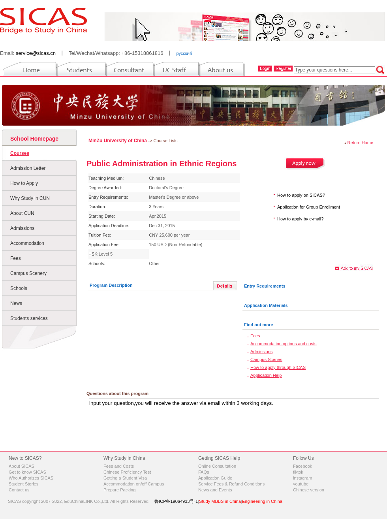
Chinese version (308, 489)
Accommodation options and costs (283, 343)
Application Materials (266, 305)
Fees (15, 258)
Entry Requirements (265, 286)
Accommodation (27, 243)
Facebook (302, 466)
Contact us (19, 489)
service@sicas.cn (36, 53)
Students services (29, 318)
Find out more (258, 324)
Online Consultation (217, 466)
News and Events (215, 489)
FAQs (203, 472)
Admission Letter (27, 168)
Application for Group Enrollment (308, 207)
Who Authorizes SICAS (31, 478)
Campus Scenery (28, 273)
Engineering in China (262, 501)
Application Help (266, 375)
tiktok (298, 472)
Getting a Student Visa (125, 478)
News (16, 303)
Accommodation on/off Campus (133, 484)
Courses (19, 153)
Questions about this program (117, 393)
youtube (300, 484)
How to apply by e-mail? (300, 218)
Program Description (111, 285)
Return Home (360, 142)
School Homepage (34, 138)
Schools (18, 288)
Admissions (22, 228)
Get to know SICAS (27, 472)
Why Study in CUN (30, 198)
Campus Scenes (266, 359)
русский (184, 53)
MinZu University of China (118, 140)
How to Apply (24, 183)
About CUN (22, 213)
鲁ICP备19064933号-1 (176, 501)
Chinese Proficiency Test (127, 472)
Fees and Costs (118, 466)
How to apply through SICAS (278, 367)
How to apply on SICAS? (301, 195)
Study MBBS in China (220, 501)
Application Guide (215, 478)
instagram (302, 478)
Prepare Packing (119, 489)
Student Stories (23, 484)
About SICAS (21, 466)
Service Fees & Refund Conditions (231, 484)
